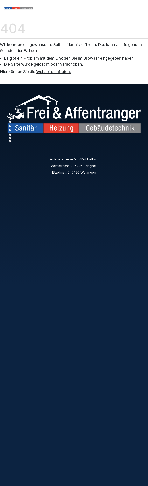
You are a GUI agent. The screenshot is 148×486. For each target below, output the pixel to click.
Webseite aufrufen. (53, 71)
